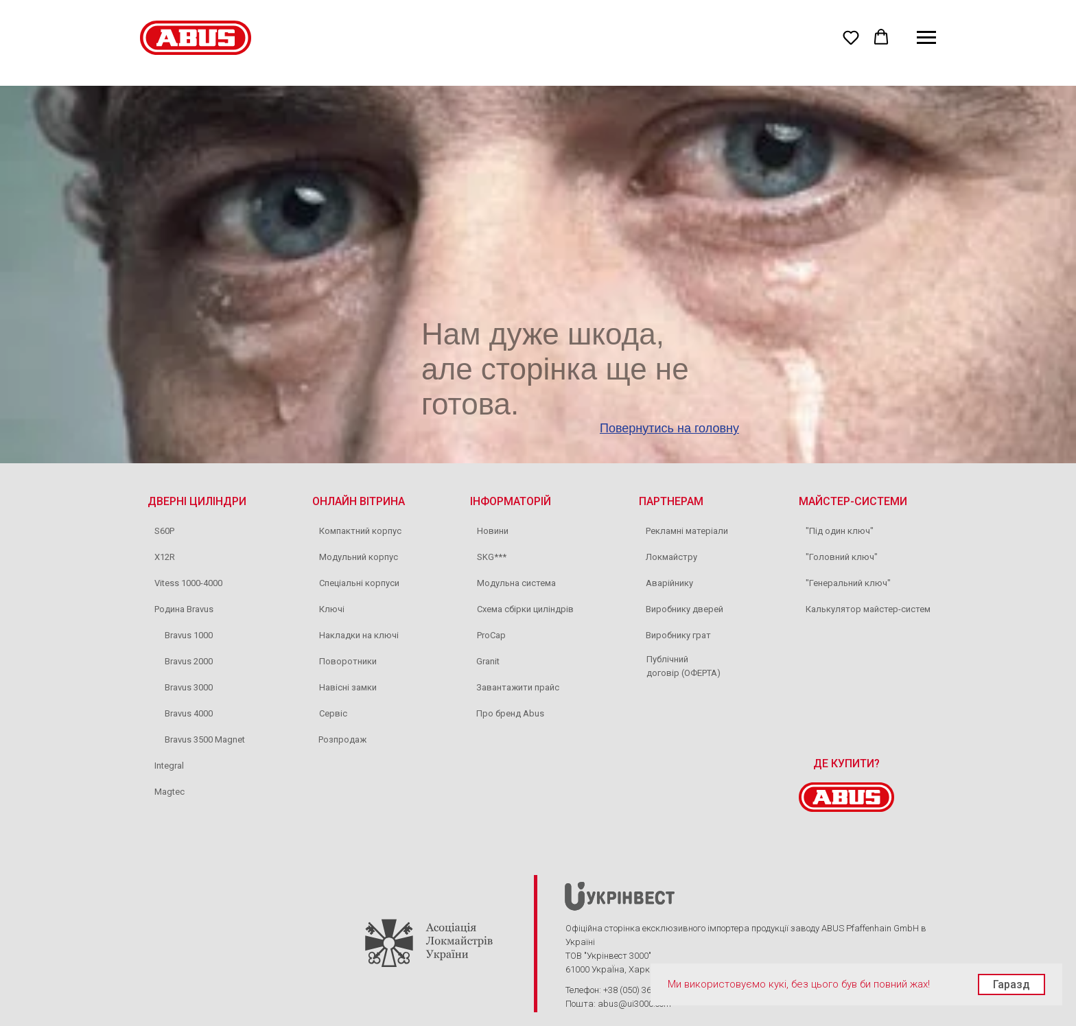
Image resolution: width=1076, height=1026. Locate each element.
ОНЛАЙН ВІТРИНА (358, 501)
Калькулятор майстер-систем (868, 609)
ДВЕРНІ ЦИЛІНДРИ (197, 501)
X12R (164, 557)
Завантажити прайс (517, 687)
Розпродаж (342, 739)
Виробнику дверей (684, 609)
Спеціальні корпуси (359, 583)
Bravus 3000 (189, 687)
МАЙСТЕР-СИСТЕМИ (853, 501)
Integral (169, 765)
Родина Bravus (183, 609)
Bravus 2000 (189, 661)
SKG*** (491, 557)
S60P (164, 531)
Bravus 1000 (189, 635)
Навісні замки (348, 687)
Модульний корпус (358, 557)
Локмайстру (671, 557)
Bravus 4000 (189, 713)
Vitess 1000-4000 (188, 583)
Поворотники (348, 661)
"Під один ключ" (840, 531)
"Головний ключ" (842, 557)
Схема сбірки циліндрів (525, 609)
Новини (492, 531)
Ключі (331, 609)
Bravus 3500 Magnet (205, 739)
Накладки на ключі (359, 635)
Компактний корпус (360, 531)
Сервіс (333, 713)
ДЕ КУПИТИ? (846, 763)
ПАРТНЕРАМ (671, 501)
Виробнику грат (678, 635)
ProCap (491, 635)
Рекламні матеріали (687, 531)
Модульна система (516, 583)
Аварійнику (669, 583)
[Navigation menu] (926, 38)
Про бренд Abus (510, 713)
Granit (488, 661)
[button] (851, 37)
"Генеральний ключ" (848, 583)
